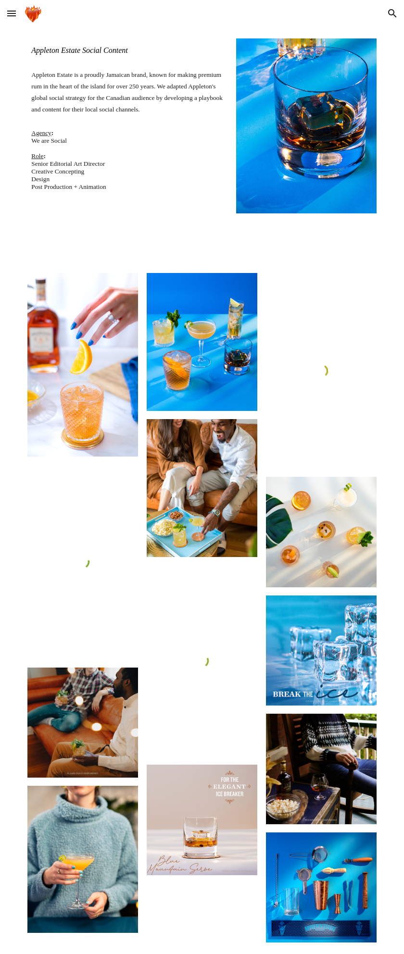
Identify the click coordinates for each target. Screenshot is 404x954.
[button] (11, 13)
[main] (127, 50)
